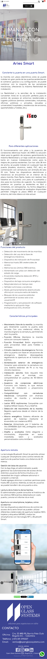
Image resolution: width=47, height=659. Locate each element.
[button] (20, 243)
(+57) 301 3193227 (20, 639)
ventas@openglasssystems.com (28, 642)
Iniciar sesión (5, 1)
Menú (28, 6)
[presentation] (1, 222)
